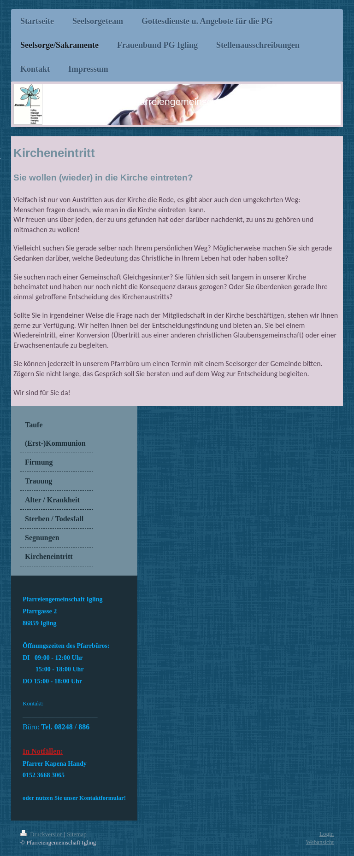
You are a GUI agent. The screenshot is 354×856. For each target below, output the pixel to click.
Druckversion (42, 834)
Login (326, 833)
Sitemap (77, 834)
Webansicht (320, 842)
